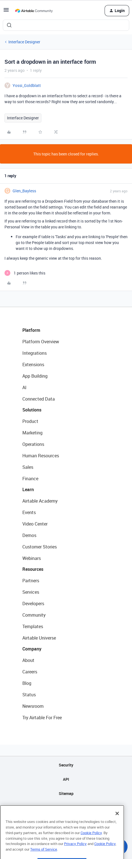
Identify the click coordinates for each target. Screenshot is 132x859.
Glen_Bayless (24, 190)
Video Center (35, 524)
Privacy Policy (75, 853)
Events (29, 512)
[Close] (117, 823)
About (28, 660)
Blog (26, 683)
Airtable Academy (40, 501)
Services (30, 592)
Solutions (31, 410)
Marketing (32, 433)
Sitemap (66, 793)
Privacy (66, 807)
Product (30, 421)
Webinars (31, 558)
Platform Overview (40, 342)
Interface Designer (24, 41)
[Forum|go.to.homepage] (34, 10)
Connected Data (38, 399)
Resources (32, 569)
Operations (33, 444)
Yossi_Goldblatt (27, 85)
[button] (6, 11)
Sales (27, 467)
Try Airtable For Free (42, 717)
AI (24, 387)
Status (29, 695)
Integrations (34, 353)
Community (34, 615)
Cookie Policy (91, 842)
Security (66, 765)
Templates (32, 626)
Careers (29, 672)
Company (31, 649)
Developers (33, 603)
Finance (30, 478)
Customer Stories (39, 547)
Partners (30, 581)
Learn (28, 489)
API (66, 779)
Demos (29, 535)
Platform (31, 330)
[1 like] (24, 273)
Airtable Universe (39, 638)
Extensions (33, 364)
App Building (35, 376)
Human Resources (40, 456)
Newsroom (33, 706)
